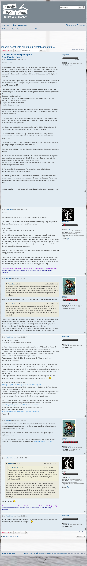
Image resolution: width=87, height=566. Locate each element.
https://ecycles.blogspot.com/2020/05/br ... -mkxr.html (20, 405)
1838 (69, 304)
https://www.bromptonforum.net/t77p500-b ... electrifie (20, 411)
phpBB (38, 557)
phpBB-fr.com (46, 560)
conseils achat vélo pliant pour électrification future (28, 47)
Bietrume (64, 296)
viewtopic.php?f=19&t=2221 (43, 441)
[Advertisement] (43, 38)
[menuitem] (14, 25)
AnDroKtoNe (65, 221)
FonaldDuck (65, 54)
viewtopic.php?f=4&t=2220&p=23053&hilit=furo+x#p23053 (22, 385)
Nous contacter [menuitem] (29, 553)
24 (69, 229)
